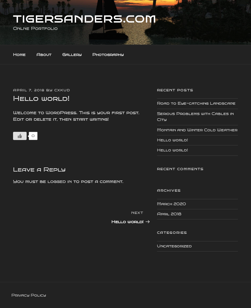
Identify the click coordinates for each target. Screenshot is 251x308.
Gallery (71, 54)
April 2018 (169, 214)
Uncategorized (174, 246)
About (43, 54)
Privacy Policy (28, 295)
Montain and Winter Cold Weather (197, 130)
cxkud (62, 90)
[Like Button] (20, 136)
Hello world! (172, 140)
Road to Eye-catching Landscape (196, 103)
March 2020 (171, 204)
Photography (108, 54)
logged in (60, 181)
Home (19, 54)
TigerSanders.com (84, 19)
